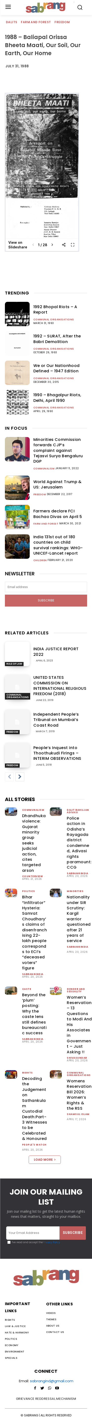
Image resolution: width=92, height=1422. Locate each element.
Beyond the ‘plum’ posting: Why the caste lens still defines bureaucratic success (34, 1014)
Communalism (44, 468)
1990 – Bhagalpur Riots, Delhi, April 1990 (57, 397)
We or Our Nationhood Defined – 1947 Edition (56, 368)
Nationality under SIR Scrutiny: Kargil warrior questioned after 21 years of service (79, 919)
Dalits (12, 22)
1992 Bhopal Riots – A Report (55, 309)
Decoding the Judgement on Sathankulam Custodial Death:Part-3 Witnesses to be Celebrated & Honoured (34, 1108)
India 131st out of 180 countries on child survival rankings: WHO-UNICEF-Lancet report (58, 545)
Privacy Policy (51, 1242)
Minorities (75, 891)
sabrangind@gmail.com (51, 1380)
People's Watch (34, 1145)
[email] (46, 587)
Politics (28, 891)
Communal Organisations (53, 319)
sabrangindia (77, 873)
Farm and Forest (36, 22)
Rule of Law (14, 664)
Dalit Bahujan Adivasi (78, 811)
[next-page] (19, 776)
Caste (26, 989)
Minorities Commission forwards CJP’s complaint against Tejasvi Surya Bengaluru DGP (58, 450)
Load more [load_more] (45, 1160)
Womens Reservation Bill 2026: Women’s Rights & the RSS (79, 1094)
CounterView (32, 876)
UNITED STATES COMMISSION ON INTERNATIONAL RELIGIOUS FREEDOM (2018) (60, 686)
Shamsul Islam (78, 1114)
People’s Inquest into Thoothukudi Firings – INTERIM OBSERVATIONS (57, 753)
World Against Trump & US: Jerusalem (57, 484)
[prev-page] (9, 776)
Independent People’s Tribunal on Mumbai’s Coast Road (56, 719)
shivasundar (77, 1058)
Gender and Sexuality (76, 990)
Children (40, 560)
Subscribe (46, 600)
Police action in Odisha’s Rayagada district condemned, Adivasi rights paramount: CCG (79, 842)
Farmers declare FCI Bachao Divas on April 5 (57, 513)
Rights (27, 1073)
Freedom (62, 22)
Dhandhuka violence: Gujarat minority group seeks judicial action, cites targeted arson (34, 843)
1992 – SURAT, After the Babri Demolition (57, 338)
